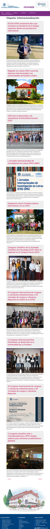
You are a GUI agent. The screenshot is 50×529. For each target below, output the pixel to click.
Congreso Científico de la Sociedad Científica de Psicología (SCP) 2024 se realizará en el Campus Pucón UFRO (25, 249)
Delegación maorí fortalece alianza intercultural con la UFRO (23, 204)
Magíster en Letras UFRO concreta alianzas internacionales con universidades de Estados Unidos (23, 73)
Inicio (2, 12)
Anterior (8, 479)
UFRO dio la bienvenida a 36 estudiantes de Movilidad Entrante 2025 (23, 118)
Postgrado (24, 13)
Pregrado (16, 13)
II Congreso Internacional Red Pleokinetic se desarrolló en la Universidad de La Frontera (21, 342)
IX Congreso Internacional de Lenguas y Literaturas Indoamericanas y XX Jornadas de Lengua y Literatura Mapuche (24, 390)
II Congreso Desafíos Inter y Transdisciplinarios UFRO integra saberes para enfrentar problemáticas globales (24, 437)
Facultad (8, 13)
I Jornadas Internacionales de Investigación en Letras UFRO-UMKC (24, 162)
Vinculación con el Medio (7, 14)
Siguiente (41, 479)
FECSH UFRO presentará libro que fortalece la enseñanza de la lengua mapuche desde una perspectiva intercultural (23, 27)
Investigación (33, 13)
